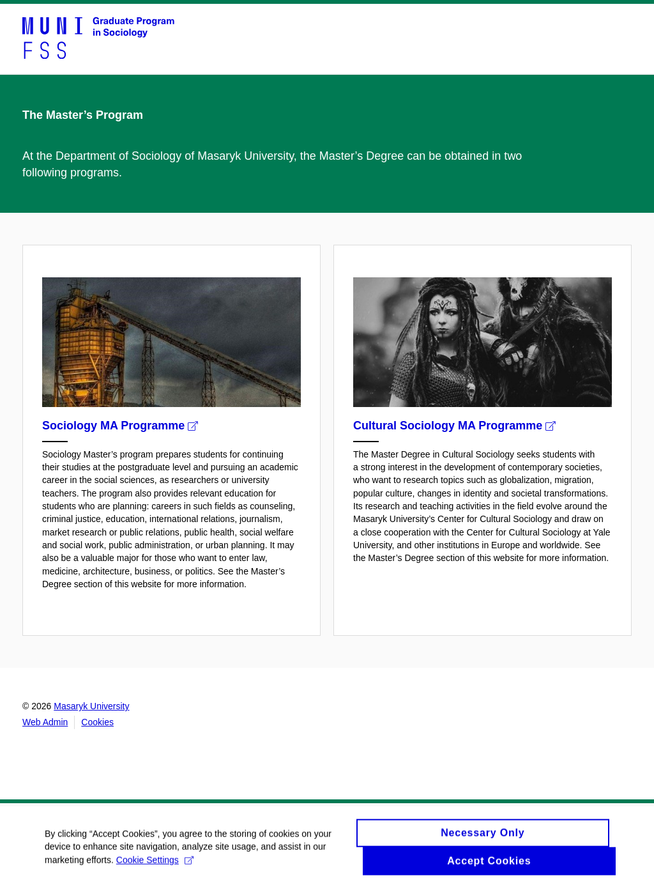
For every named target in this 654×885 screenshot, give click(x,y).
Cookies (97, 722)
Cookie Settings (155, 863)
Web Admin (45, 722)
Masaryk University (91, 706)
